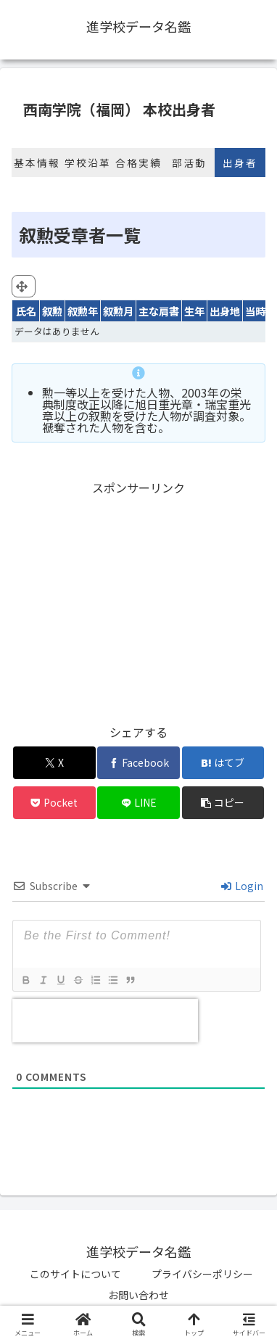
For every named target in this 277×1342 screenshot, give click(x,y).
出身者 (240, 162)
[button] (223, 802)
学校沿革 (88, 162)
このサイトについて (75, 1274)
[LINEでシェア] (138, 802)
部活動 (189, 162)
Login (242, 885)
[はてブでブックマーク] (223, 762)
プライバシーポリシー (202, 1274)
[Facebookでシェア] (138, 762)
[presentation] (105, 1020)
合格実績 (138, 162)
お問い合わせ (138, 1295)
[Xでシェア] (54, 762)
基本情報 (37, 162)
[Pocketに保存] (54, 802)
